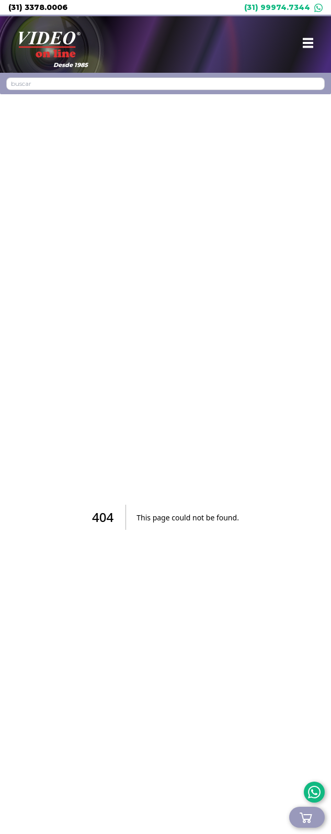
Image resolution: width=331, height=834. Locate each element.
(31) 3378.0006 (37, 7)
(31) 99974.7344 (283, 7)
